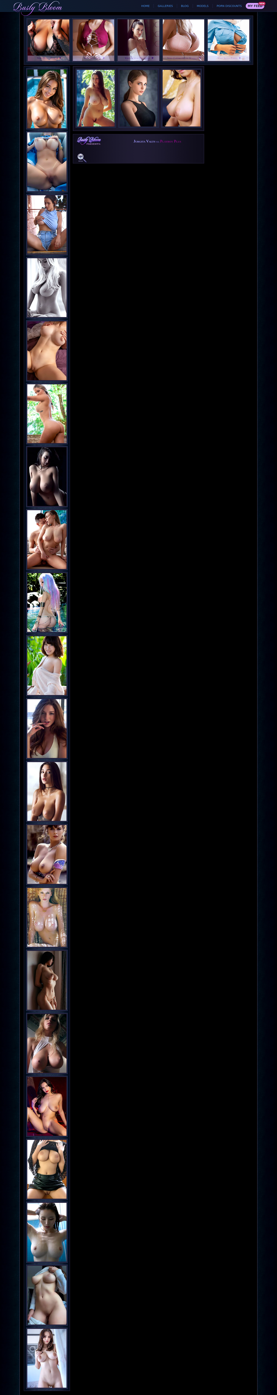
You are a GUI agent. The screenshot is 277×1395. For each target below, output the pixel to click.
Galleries (165, 6)
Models (203, 6)
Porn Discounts (229, 6)
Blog (185, 6)
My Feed (255, 6)
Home (145, 6)
